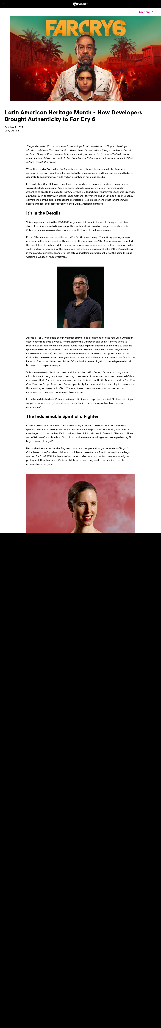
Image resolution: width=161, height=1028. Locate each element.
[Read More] (15, 805)
